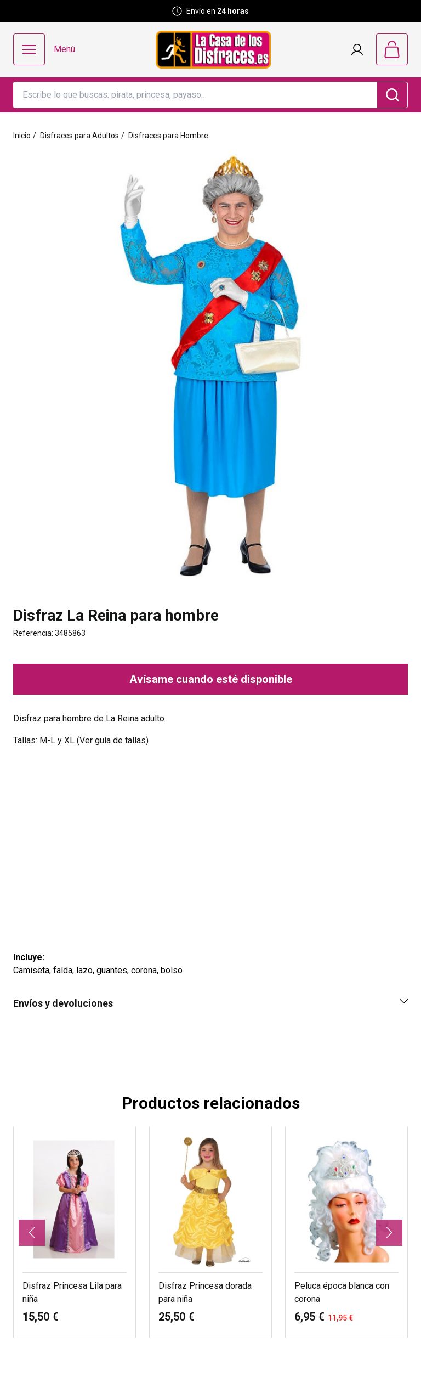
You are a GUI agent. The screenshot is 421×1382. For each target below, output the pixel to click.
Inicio (22, 135)
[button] (32, 1233)
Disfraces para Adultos (79, 135)
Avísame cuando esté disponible (210, 679)
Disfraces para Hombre (168, 135)
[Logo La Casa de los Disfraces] (213, 50)
